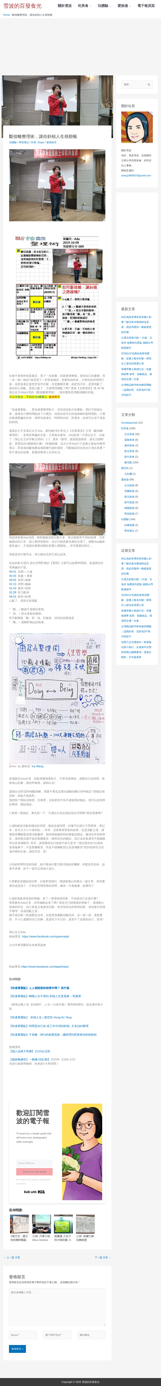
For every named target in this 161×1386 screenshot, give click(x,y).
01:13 (12, 584)
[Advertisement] (80, 42)
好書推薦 (129, 525)
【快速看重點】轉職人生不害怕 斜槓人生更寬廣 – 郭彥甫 (45, 996)
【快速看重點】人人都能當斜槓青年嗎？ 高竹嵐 (39, 988)
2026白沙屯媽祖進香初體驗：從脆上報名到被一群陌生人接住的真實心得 (136, 358)
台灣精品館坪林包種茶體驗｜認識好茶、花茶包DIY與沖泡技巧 (136, 390)
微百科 (125, 468)
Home (6, 15)
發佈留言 (51, 142)
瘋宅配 (128, 462)
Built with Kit (34, 1192)
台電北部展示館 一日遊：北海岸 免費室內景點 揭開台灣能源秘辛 (137, 342)
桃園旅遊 (129, 508)
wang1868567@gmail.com (136, 175)
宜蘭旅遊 (129, 491)
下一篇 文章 (103, 1257)
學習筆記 (24, 142)
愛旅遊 (125, 479)
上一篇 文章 (11, 1257)
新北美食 (129, 451)
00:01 (13, 571)
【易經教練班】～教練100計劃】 (30, 1059)
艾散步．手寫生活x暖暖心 (31, 396)
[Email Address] (34, 1163)
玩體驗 (13, 142)
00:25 (12, 575)
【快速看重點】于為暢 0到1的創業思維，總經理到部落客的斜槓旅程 (53, 1034)
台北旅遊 (129, 485)
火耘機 (128, 474)
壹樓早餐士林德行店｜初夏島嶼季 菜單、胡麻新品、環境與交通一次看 (136, 374)
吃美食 (125, 428)
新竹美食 (129, 456)
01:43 (12, 588)
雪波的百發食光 (22, 6)
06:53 (12, 596)
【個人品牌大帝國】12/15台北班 (29, 1051)
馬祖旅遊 (129, 513)
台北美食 (129, 434)
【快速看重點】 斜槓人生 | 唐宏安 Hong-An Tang (40, 1017)
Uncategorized (129, 422)
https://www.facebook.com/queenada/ (45, 936)
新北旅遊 (129, 496)
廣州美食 (129, 445)
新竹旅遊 (129, 502)
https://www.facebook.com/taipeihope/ (45, 966)
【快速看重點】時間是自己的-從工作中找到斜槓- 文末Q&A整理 (49, 1026)
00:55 (12, 580)
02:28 (12, 592)
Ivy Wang (37, 766)
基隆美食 (129, 439)
